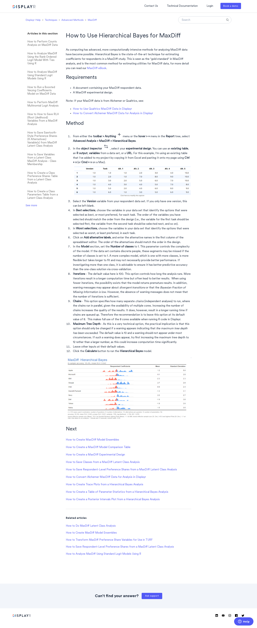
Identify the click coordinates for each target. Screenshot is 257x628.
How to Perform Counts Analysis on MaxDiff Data (42, 43)
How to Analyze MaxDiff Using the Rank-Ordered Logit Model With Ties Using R (42, 58)
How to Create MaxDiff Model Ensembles (92, 439)
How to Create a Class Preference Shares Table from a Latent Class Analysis (42, 178)
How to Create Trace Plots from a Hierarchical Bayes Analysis (104, 484)
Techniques (51, 20)
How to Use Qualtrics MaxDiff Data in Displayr (102, 109)
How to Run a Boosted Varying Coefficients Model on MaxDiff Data (41, 90)
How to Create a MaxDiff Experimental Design (95, 454)
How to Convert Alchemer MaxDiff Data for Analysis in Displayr (113, 113)
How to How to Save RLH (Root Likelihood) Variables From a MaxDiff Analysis (43, 119)
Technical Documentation (182, 6)
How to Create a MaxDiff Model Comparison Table (98, 447)
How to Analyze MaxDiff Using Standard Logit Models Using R (42, 75)
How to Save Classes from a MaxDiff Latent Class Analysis (103, 462)
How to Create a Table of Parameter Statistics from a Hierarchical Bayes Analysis (117, 492)
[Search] (204, 19)
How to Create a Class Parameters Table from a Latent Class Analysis (42, 195)
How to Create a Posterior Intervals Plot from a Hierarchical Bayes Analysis (113, 499)
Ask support (152, 596)
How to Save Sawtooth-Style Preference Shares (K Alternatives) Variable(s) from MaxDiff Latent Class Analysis (42, 139)
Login (210, 6)
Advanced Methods (72, 20)
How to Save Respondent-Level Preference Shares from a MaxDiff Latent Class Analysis (121, 469)
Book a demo (230, 6)
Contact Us (151, 6)
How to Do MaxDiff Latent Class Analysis (91, 526)
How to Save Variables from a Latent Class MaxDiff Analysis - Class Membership (41, 159)
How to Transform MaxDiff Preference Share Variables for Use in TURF (109, 540)
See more (31, 205)
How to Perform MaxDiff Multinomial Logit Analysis (43, 104)
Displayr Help (33, 20)
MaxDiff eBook (96, 68)
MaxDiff (92, 20)
